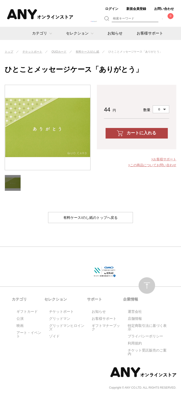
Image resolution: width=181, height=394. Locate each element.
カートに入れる (136, 133)
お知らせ (115, 33)
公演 (20, 319)
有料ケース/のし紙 (87, 51)
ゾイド (54, 336)
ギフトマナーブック (106, 327)
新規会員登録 (136, 9)
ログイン (111, 9)
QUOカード (59, 51)
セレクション (79, 33)
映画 (20, 326)
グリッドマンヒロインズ (66, 327)
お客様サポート (150, 33)
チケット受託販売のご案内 (147, 352)
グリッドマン (59, 319)
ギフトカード (27, 312)
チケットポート (32, 51)
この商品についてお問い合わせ (153, 165)
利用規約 (135, 343)
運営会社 (135, 312)
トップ (9, 51)
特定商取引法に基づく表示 (147, 327)
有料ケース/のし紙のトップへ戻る (90, 218)
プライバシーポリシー (145, 336)
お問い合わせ (164, 9)
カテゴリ (42, 33)
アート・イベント (28, 334)
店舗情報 (135, 319)
